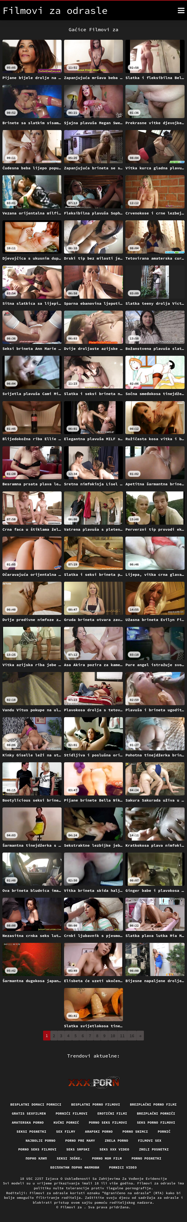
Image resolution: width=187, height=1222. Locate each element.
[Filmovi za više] (181, 10)
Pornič (164, 1131)
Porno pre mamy (80, 1140)
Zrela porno (116, 1140)
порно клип (36, 1158)
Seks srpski (78, 1149)
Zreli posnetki (154, 1149)
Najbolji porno (41, 1140)
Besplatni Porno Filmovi (95, 1104)
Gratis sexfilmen (29, 1113)
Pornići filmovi (71, 1113)
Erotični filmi (112, 1113)
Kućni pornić (66, 1122)
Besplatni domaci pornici (35, 1104)
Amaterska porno (28, 1122)
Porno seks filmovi (108, 1122)
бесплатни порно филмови (74, 1167)
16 (132, 1035)
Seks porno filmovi (156, 1122)
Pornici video (123, 1167)
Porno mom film (107, 1158)
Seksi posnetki (32, 1131)
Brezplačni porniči (156, 1113)
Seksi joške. (69, 1158)
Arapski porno (99, 1131)
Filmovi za (72, 1207)
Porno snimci (135, 1131)
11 (122, 1035)
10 (113, 1035)
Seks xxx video (114, 1149)
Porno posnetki (146, 1158)
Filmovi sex (149, 1140)
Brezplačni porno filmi (153, 1104)
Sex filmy (65, 1131)
